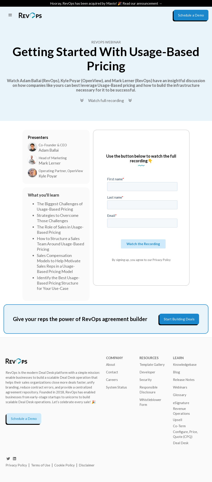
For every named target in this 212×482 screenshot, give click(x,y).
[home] (30, 15)
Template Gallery (152, 364)
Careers (112, 380)
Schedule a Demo (24, 419)
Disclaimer (87, 465)
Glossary (179, 395)
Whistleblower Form (150, 402)
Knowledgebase (185, 364)
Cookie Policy (64, 465)
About (110, 364)
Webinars (180, 387)
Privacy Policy (16, 465)
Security (145, 380)
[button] (10, 15)
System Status (116, 387)
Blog (176, 372)
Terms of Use (41, 465)
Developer (147, 372)
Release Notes (184, 380)
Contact (112, 372)
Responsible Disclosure (148, 389)
